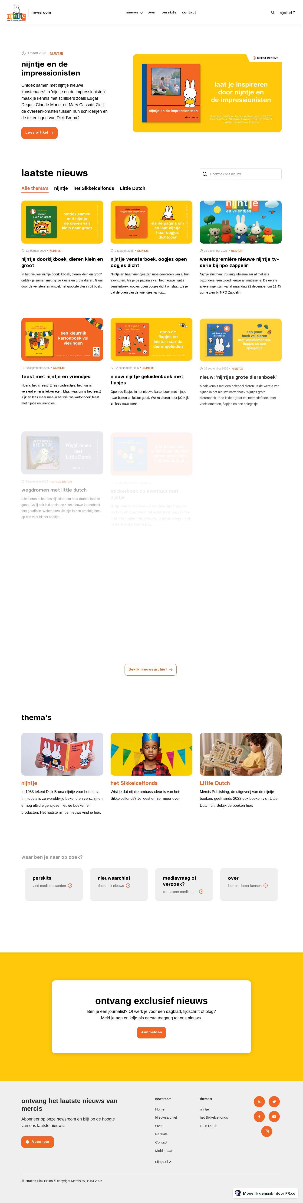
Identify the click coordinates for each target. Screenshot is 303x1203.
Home (160, 1109)
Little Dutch (215, 783)
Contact (189, 12)
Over (152, 12)
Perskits (168, 12)
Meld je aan (164, 1151)
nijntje (56, 53)
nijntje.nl (286, 13)
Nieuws (132, 12)
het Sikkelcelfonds (134, 783)
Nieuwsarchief (166, 1117)
